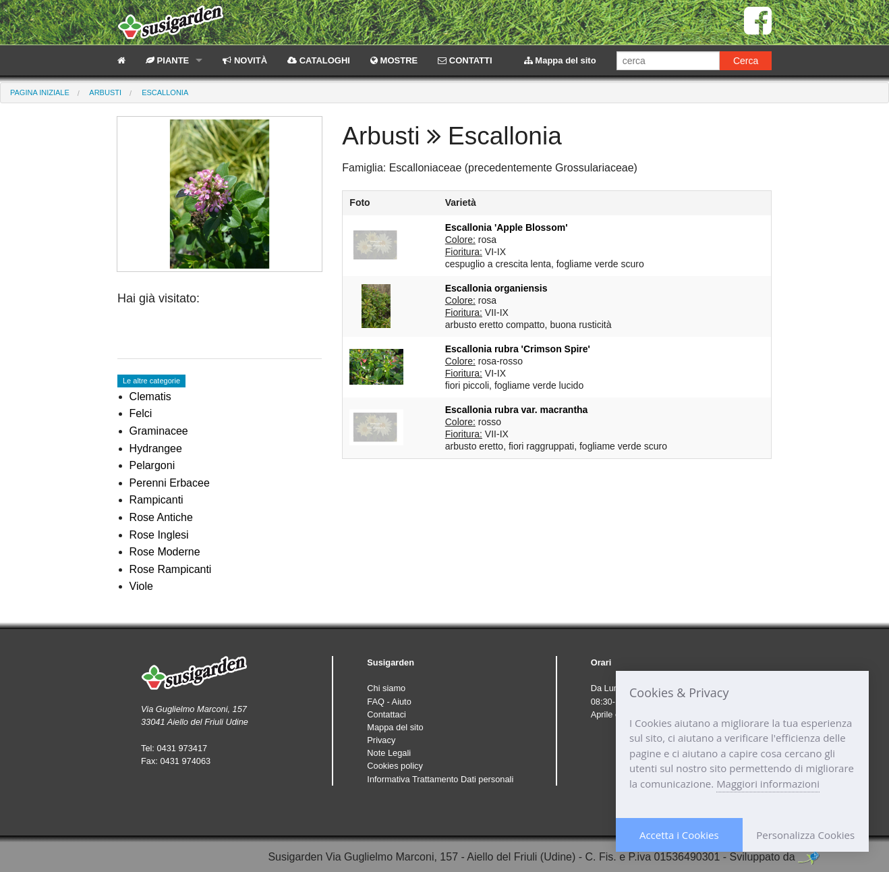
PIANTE (167, 60)
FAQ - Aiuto (389, 702)
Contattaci (386, 714)
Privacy (381, 740)
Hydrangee (156, 448)
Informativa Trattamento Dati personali (440, 779)
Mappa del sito (560, 60)
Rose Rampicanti (171, 569)
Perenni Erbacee (170, 483)
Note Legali (389, 753)
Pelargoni (152, 465)
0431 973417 (181, 748)
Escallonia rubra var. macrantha (516, 409)
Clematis (150, 396)
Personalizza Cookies (805, 835)
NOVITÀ (245, 60)
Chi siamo (386, 688)
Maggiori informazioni (768, 783)
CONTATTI (465, 60)
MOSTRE (394, 60)
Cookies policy (395, 766)
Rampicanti (156, 500)
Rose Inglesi (159, 535)
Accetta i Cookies (679, 835)
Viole (141, 586)
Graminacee (159, 431)
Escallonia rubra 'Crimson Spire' (517, 349)
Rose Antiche (161, 517)
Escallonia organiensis (496, 288)
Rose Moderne (165, 551)
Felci (141, 413)
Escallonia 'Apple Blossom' (506, 227)
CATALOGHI (318, 60)
